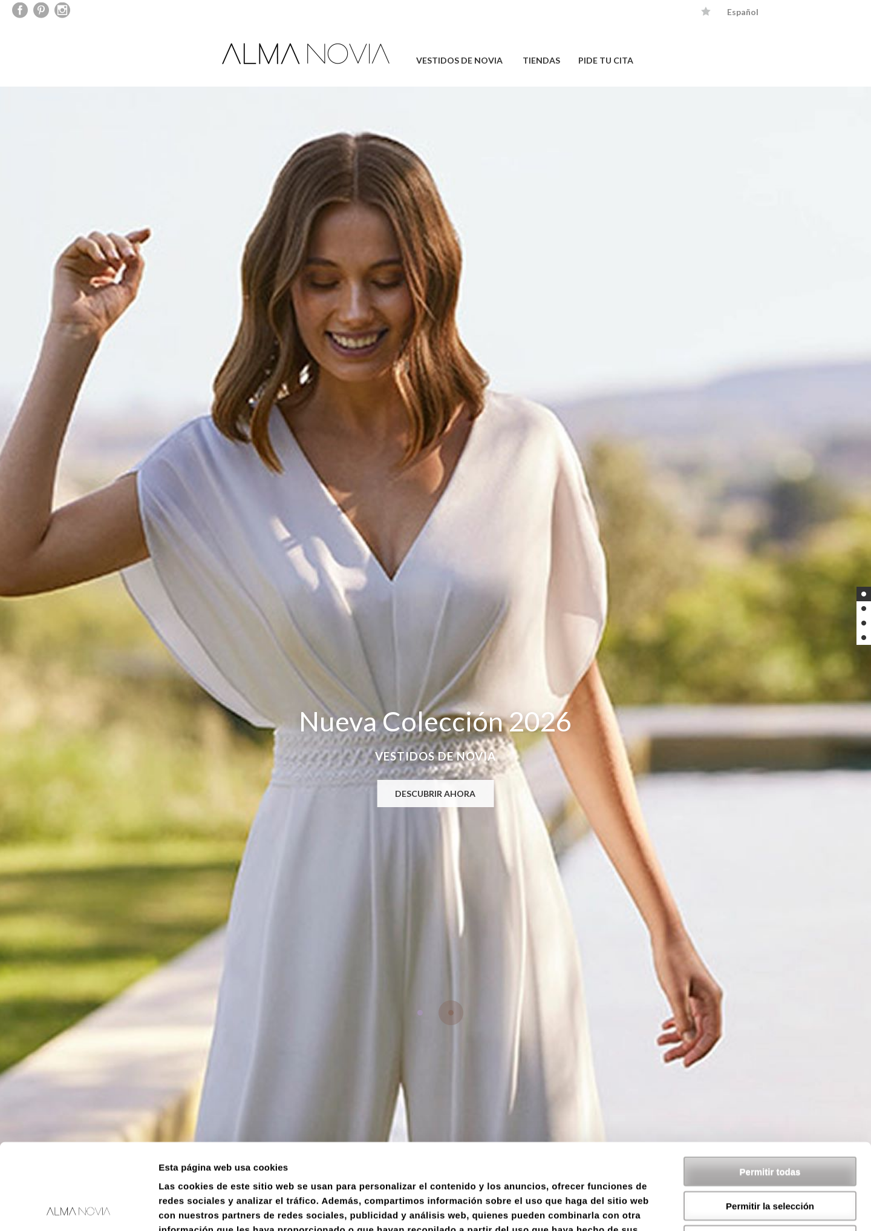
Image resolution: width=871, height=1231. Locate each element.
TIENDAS (541, 60)
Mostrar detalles (654, 1207)
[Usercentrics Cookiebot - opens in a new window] (78, 1207)
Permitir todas (770, 1085)
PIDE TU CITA (605, 60)
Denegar (770, 1154)
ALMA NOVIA (307, 53)
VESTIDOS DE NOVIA (459, 60)
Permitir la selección (770, 1120)
